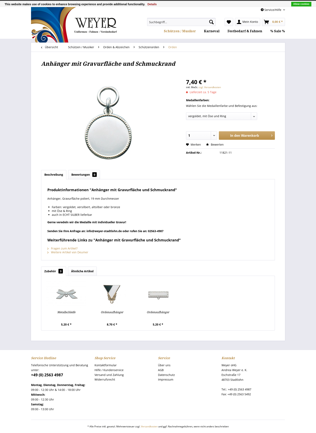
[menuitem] (181, 22)
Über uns (164, 365)
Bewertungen (84, 174)
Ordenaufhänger (112, 312)
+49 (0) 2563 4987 (47, 375)
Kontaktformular (106, 365)
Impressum (165, 379)
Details (152, 4)
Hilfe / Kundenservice (109, 370)
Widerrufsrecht (105, 379)
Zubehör (53, 271)
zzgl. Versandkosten (210, 87)
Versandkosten (149, 426)
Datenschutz (166, 375)
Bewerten (215, 144)
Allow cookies (301, 4)
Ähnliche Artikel (82, 271)
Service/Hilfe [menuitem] (271, 10)
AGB (161, 370)
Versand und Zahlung (109, 375)
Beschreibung (53, 174)
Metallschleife (66, 312)
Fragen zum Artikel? (62, 248)
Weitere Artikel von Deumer (67, 252)
